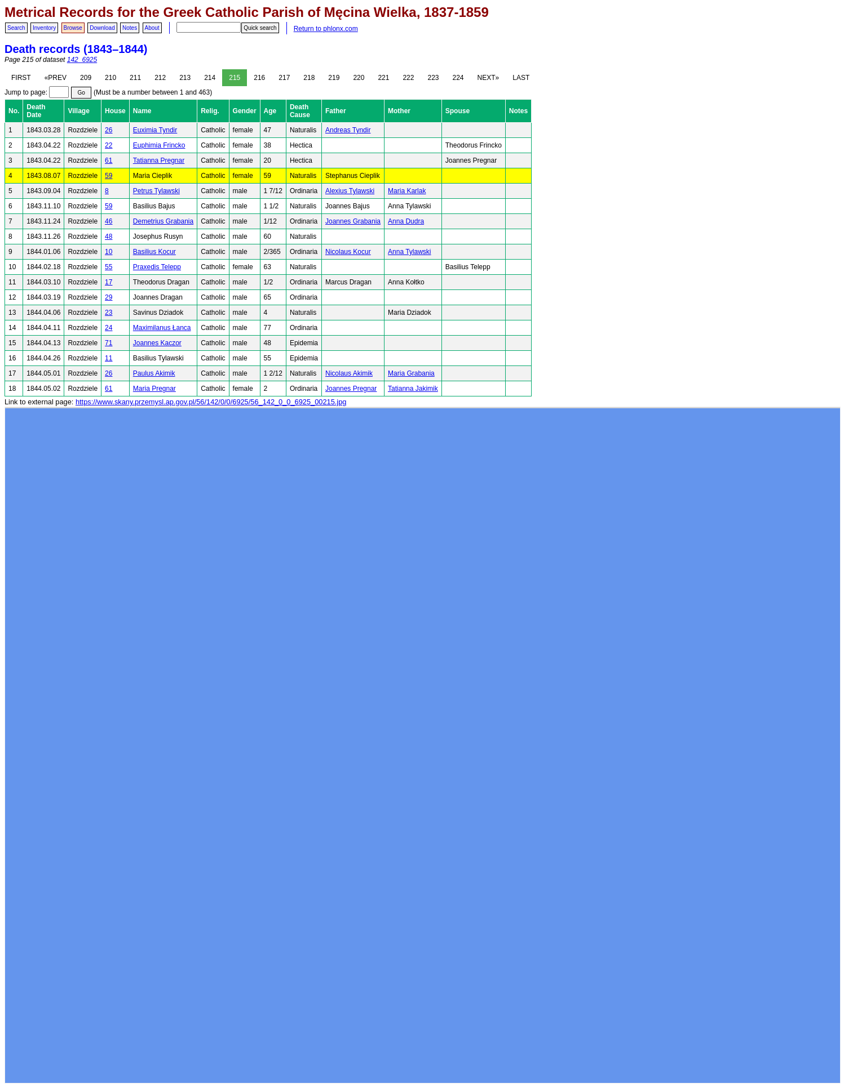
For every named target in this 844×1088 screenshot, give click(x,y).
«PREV (56, 78)
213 (185, 78)
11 (108, 358)
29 (108, 297)
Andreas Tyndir (348, 130)
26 (108, 130)
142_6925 (82, 60)
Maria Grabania (411, 373)
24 (108, 328)
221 (383, 78)
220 (358, 78)
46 (108, 221)
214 (209, 78)
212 (160, 78)
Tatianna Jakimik (413, 389)
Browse (73, 28)
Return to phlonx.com (326, 29)
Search (16, 28)
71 (108, 343)
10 (108, 252)
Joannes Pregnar (351, 389)
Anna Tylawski (409, 252)
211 (135, 78)
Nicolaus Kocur (348, 252)
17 (108, 282)
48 (108, 236)
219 (333, 78)
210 (110, 78)
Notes (129, 28)
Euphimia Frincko (159, 145)
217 (284, 78)
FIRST (21, 78)
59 (108, 176)
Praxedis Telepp (157, 267)
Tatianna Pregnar (158, 160)
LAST (520, 78)
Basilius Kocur (154, 252)
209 (85, 78)
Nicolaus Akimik (349, 373)
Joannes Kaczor (157, 343)
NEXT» (489, 78)
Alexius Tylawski (349, 191)
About (152, 28)
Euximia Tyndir (155, 130)
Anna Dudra (406, 221)
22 (108, 145)
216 (259, 78)
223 (433, 78)
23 (108, 312)
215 (234, 78)
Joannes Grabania (353, 221)
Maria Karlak (407, 191)
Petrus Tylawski (156, 191)
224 (458, 78)
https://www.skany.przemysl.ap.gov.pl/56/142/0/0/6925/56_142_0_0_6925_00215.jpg (211, 402)
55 (108, 267)
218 (309, 78)
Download (102, 28)
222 (408, 78)
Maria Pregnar (154, 389)
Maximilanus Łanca (162, 328)
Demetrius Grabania (163, 221)
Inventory (44, 28)
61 (108, 160)
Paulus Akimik (154, 373)
